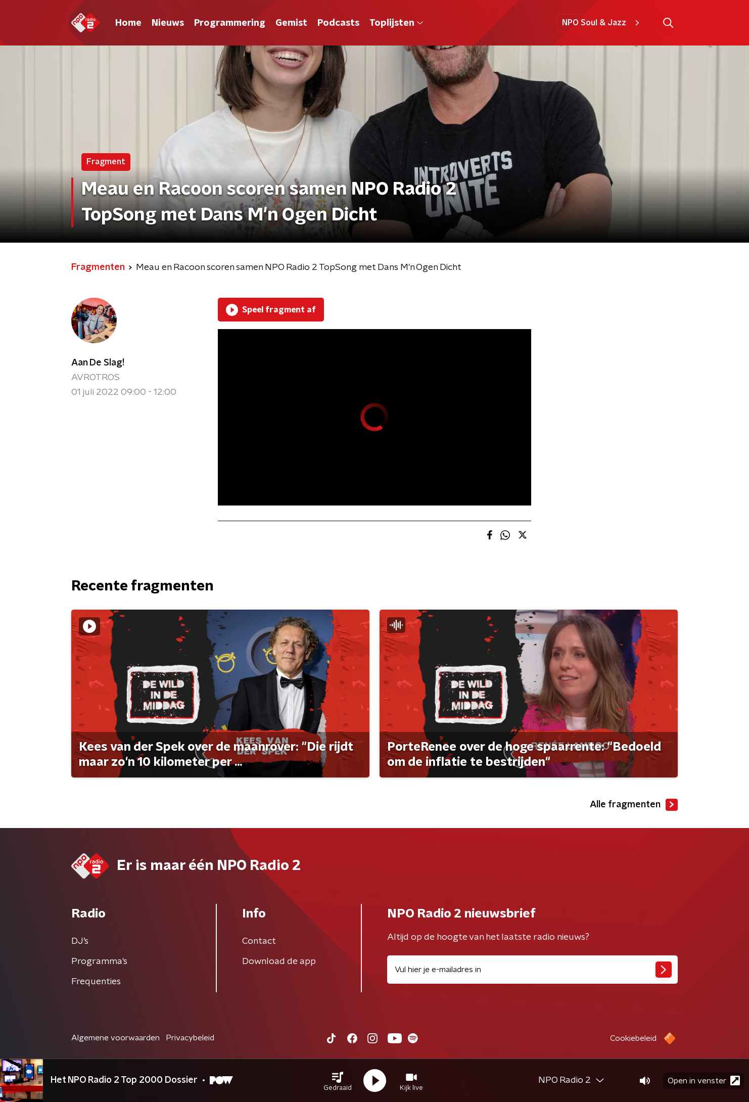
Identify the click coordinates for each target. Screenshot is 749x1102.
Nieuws (168, 23)
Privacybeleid (190, 1038)
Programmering (229, 23)
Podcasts (338, 23)
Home (128, 23)
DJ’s (79, 941)
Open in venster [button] (704, 1080)
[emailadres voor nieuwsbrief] (532, 969)
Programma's (99, 961)
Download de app (279, 961)
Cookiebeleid (633, 1038)
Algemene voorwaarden (115, 1038)
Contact (259, 941)
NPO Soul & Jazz (602, 23)
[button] (337, 1081)
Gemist (291, 23)
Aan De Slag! (97, 363)
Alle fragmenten (634, 805)
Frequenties (96, 981)
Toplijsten (396, 23)
